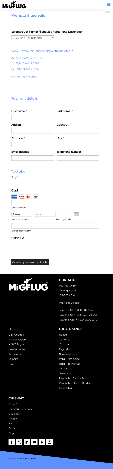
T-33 (11, 363)
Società (13, 404)
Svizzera (64, 368)
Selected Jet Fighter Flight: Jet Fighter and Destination (48, 31)
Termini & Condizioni (20, 408)
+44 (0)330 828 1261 (86, 314)
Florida (63, 334)
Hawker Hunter (17, 349)
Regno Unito (66, 349)
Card (14, 190)
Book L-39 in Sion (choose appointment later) (42, 51)
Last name (65, 111)
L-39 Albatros (16, 334)
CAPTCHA (17, 238)
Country (63, 124)
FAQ (11, 423)
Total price (18, 171)
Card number (19, 207)
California (64, 339)
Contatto (14, 428)
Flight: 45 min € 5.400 (27, 69)
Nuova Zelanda (68, 354)
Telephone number (70, 151)
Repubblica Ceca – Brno (73, 378)
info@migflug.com (69, 302)
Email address (21, 151)
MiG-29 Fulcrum (17, 339)
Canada (64, 344)
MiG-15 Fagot (16, 344)
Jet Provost (15, 354)
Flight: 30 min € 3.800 (27, 63)
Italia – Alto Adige (69, 358)
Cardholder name (22, 230)
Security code (63, 219)
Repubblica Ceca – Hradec (75, 383)
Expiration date (20, 219)
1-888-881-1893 (84, 310)
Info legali (14, 413)
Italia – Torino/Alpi (69, 363)
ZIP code (18, 138)
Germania (65, 373)
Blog (11, 433)
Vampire (13, 358)
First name (19, 111)
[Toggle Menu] (107, 12)
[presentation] (35, 248)
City (60, 138)
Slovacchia (65, 387)
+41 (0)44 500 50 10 (87, 319)
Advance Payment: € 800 (29, 58)
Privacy (13, 418)
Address (17, 124)
